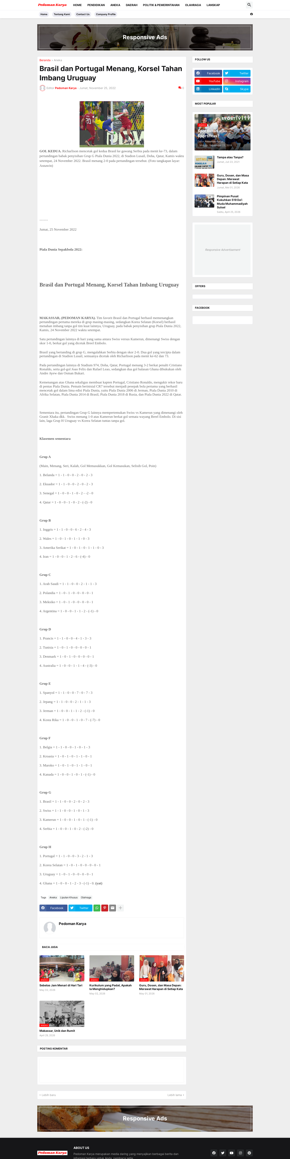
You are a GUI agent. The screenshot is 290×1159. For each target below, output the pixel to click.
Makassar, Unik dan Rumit (57, 1030)
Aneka (115, 5)
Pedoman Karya (72, 924)
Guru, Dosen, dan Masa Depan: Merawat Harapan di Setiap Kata (161, 987)
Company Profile (106, 14)
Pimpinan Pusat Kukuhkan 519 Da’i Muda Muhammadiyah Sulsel (232, 201)
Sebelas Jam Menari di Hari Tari (60, 985)
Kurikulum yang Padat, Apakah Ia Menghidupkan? (110, 987)
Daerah (131, 5)
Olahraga (193, 5)
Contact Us (83, 14)
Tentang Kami (62, 14)
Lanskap (213, 5)
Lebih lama (175, 1095)
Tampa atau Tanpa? (230, 157)
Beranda (45, 60)
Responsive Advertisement (222, 249)
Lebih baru (49, 1095)
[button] (249, 5)
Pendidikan (96, 5)
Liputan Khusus (69, 897)
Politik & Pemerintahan (161, 5)
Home (77, 5)
